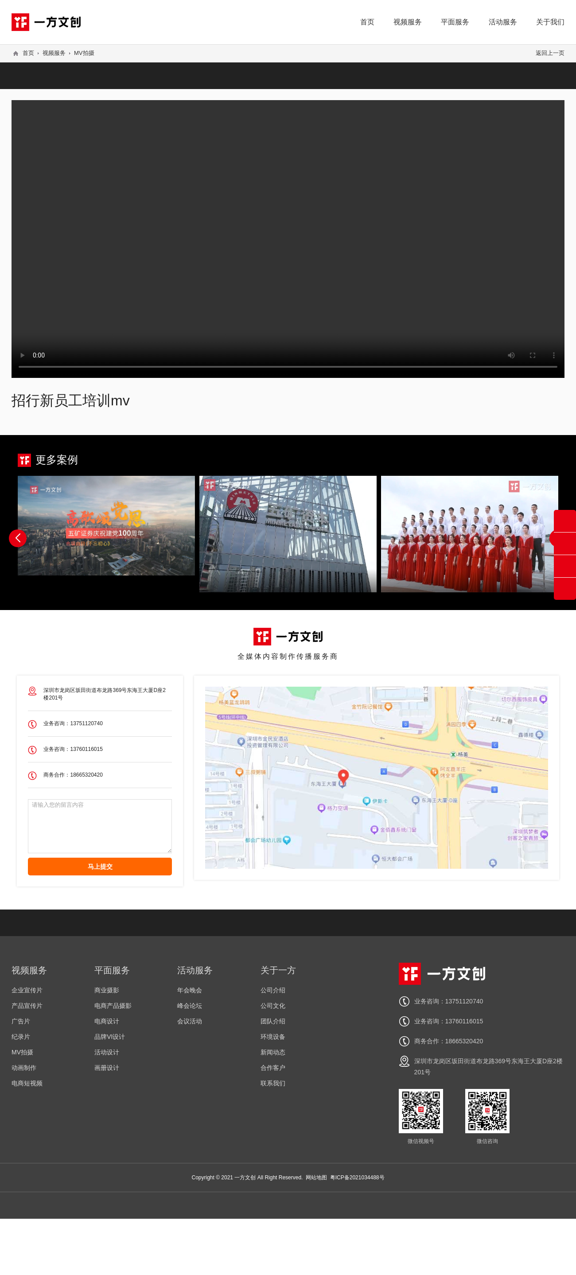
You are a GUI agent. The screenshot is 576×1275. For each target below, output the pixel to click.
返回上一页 (550, 53)
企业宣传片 (27, 990)
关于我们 (550, 22)
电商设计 (106, 1021)
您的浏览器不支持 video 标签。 (288, 238)
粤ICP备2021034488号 (357, 1177)
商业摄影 (106, 990)
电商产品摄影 (113, 1005)
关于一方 (278, 970)
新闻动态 (273, 1052)
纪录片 (21, 1036)
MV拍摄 (84, 53)
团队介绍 (273, 1021)
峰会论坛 (189, 1005)
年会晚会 (189, 990)
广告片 (21, 1021)
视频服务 (407, 22)
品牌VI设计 (109, 1036)
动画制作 (24, 1067)
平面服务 (455, 22)
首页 (367, 22)
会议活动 (189, 1021)
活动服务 (503, 22)
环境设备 (273, 1036)
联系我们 (273, 1083)
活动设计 (106, 1052)
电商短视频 (27, 1083)
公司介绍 (273, 990)
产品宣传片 (27, 1005)
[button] (18, 538)
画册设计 (106, 1067)
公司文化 (273, 1005)
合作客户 (273, 1067)
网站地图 (316, 1177)
